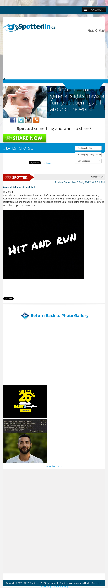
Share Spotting (60, 586)
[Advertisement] (56, 54)
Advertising (45, 586)
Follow (47, 163)
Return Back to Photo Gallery (59, 315)
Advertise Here (54, 466)
